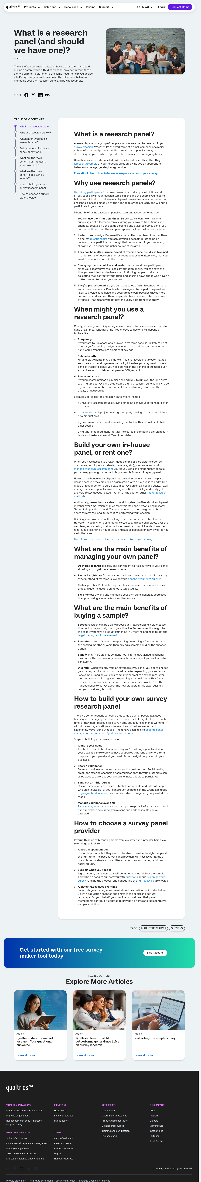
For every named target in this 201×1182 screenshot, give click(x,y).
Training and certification (116, 1131)
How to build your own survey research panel (33, 186)
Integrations (156, 1131)
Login (161, 7)
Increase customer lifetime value (24, 1110)
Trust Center (156, 1141)
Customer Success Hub (114, 1116)
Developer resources (113, 1126)
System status (109, 1136)
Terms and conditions (41, 1180)
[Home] (13, 7)
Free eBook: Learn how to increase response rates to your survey (113, 539)
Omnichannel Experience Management (27, 1143)
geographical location (94, 793)
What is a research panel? (35, 126)
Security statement (66, 1180)
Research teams (62, 1143)
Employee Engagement (18, 1148)
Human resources (63, 1158)
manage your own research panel (94, 468)
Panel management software (95, 806)
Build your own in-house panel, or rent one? (34, 150)
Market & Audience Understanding (25, 1158)
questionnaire (98, 238)
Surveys (177, 928)
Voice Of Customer (16, 1138)
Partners (154, 1136)
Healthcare (60, 1110)
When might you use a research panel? (33, 140)
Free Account (155, 952)
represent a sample (85, 163)
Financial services (63, 1116)
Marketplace (156, 1126)
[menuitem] (32, 7)
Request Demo (180, 7)
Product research (63, 1148)
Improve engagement (18, 1116)
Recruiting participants (88, 192)
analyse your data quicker (145, 579)
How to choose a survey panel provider (34, 196)
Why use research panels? (35, 132)
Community (108, 1110)
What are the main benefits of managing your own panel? (33, 161)
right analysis (146, 880)
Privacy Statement (16, 1180)
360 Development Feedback (21, 1153)
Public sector (61, 1121)
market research (90, 412)
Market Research (153, 928)
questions (132, 877)
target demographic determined (97, 635)
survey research (83, 147)
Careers (154, 1121)
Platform (154, 1116)
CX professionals (63, 1138)
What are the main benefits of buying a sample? (32, 175)
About (153, 1110)
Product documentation (115, 1121)
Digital (57, 1153)
